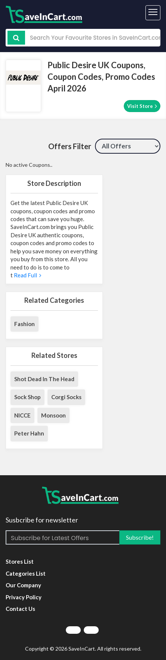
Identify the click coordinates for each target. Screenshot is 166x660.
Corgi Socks (66, 397)
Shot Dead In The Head (44, 379)
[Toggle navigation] (152, 12)
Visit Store (142, 106)
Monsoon (53, 415)
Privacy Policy (24, 597)
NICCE (22, 415)
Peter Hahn (29, 433)
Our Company (23, 585)
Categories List (26, 573)
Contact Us (20, 608)
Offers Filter (69, 146)
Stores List (20, 561)
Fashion (24, 323)
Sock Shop (27, 397)
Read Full (27, 275)
